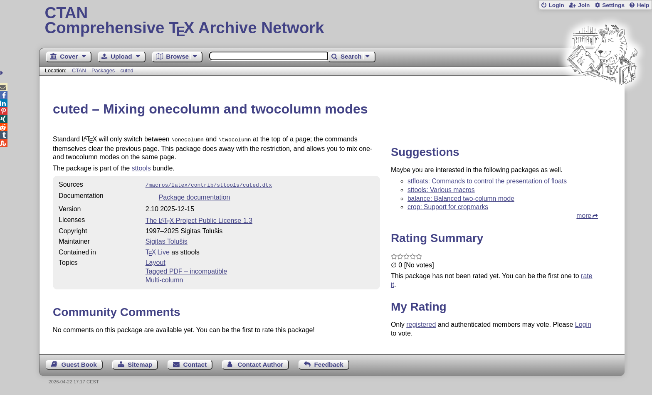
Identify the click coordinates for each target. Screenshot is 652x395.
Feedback (328, 364)
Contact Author (260, 364)
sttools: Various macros (441, 189)
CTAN (79, 70)
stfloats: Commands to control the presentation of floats (487, 181)
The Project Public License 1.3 (199, 218)
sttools (141, 167)
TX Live (158, 250)
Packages (103, 70)
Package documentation (194, 195)
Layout (155, 260)
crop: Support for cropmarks (448, 206)
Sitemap (140, 364)
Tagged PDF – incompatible (186, 269)
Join (584, 5)
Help (643, 5)
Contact (195, 364)
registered (421, 324)
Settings (613, 5)
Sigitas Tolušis (167, 239)
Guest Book (79, 364)
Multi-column (164, 278)
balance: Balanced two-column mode (461, 198)
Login (556, 5)
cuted (126, 70)
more (583, 215)
